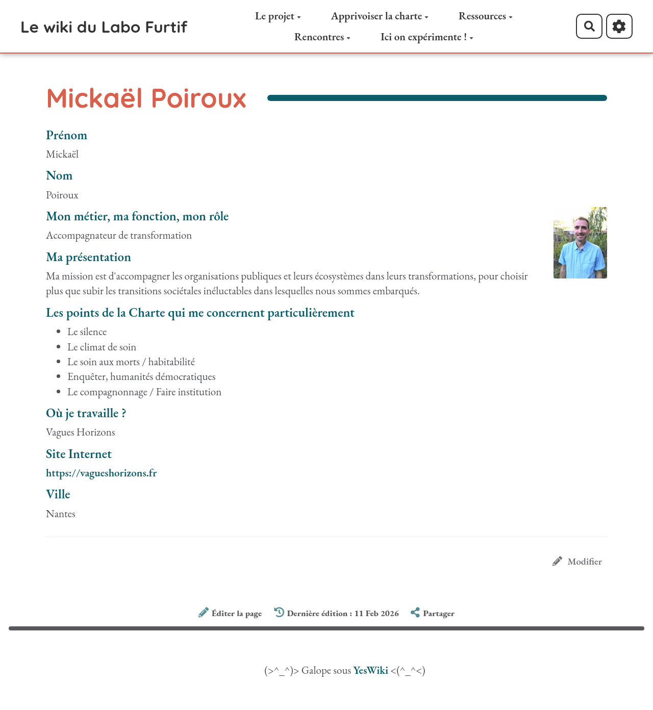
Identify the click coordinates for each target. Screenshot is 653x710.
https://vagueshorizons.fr (101, 472)
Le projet (278, 15)
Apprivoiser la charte (380, 15)
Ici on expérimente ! (427, 36)
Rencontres (322, 36)
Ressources (486, 15)
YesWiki (370, 670)
